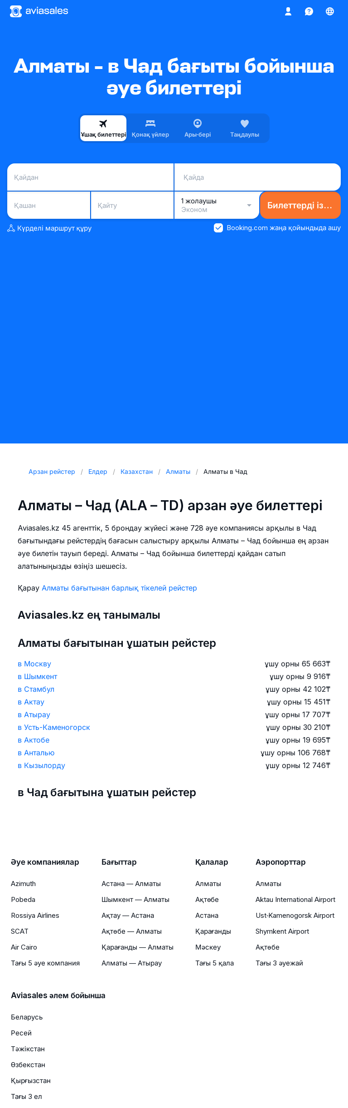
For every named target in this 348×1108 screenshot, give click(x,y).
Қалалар (211, 862)
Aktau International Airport (295, 899)
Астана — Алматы (131, 883)
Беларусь (27, 1017)
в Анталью (36, 752)
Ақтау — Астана (128, 915)
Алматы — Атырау (132, 963)
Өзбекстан (28, 1064)
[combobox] (90, 177)
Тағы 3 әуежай (279, 963)
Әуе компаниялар (45, 862)
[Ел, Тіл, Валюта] (330, 11)
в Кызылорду (41, 765)
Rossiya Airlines (35, 915)
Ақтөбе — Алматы (131, 931)
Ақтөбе (207, 899)
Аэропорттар (281, 862)
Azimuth (23, 883)
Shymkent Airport (282, 931)
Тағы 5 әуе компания (45, 963)
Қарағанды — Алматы (138, 947)
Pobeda (23, 899)
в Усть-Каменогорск (54, 727)
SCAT (20, 931)
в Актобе (33, 739)
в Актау (31, 701)
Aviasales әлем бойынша (58, 995)
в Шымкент (37, 676)
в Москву (34, 663)
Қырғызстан (31, 1080)
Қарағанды (213, 931)
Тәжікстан (28, 1048)
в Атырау (34, 714)
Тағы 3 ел (26, 1096)
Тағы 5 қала (214, 963)
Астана (206, 915)
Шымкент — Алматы (135, 899)
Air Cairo (24, 947)
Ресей (21, 1033)
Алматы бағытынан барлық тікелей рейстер (119, 587)
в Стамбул (36, 689)
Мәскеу (208, 947)
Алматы (208, 883)
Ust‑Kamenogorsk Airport (295, 915)
